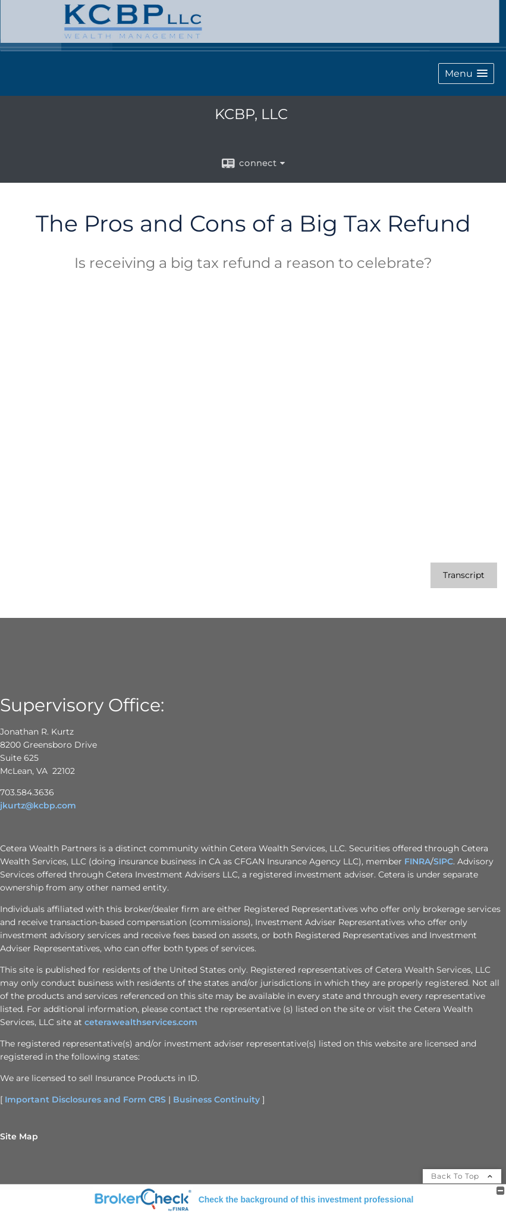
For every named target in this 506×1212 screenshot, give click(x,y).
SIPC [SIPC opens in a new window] (443, 861)
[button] (466, 73)
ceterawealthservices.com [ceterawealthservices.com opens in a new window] (140, 1022)
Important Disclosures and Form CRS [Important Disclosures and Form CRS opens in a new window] (85, 1099)
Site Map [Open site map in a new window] (19, 1136)
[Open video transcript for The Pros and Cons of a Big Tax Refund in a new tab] (463, 575)
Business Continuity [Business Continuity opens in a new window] (216, 1099)
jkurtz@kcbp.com (38, 805)
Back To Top (462, 1176)
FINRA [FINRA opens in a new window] (417, 861)
